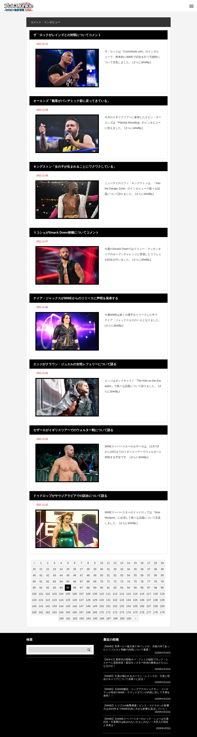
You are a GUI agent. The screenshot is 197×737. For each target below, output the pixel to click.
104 (61, 593)
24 (61, 569)
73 (121, 581)
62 (47, 581)
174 (128, 612)
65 (67, 581)
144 (61, 606)
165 (68, 612)
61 (41, 581)
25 (67, 569)
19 (162, 563)
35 (135, 569)
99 (162, 587)
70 (101, 581)
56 (142, 575)
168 (88, 612)
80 (34, 587)
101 (41, 593)
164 (61, 612)
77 (148, 581)
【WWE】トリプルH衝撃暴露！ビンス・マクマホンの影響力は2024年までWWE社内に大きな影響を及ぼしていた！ (136, 707)
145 (68, 606)
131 (108, 600)
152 (115, 606)
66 (74, 581)
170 (101, 612)
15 (135, 563)
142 (47, 606)
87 (81, 587)
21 (41, 569)
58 (155, 575)
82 (47, 587)
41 (41, 575)
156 (142, 606)
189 (122, 618)
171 (108, 612)
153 (121, 606)
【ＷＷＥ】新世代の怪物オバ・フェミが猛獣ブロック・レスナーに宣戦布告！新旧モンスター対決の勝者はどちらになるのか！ (135, 662)
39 (162, 569)
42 (47, 575)
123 (54, 600)
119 (162, 593)
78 (155, 581)
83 (54, 587)
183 (81, 618)
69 (94, 581)
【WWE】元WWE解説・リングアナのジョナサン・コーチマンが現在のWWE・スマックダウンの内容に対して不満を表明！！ (136, 692)
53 (121, 575)
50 (101, 575)
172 (115, 612)
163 (54, 612)
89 (94, 587)
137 (148, 600)
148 (88, 606)
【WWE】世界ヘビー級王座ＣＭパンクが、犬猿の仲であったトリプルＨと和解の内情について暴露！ (136, 648)
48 (88, 575)
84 (61, 587)
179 (162, 612)
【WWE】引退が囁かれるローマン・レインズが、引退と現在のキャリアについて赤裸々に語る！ (136, 678)
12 (115, 563)
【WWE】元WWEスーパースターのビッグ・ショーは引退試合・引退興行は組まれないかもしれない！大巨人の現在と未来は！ (136, 722)
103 (54, 593)
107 (81, 593)
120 (34, 600)
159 (162, 606)
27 (81, 569)
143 (54, 606)
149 (95, 606)
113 (121, 593)
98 (155, 587)
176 (142, 612)
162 (47, 612)
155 (135, 606)
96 (142, 587)
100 (34, 593)
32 (115, 569)
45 (67, 575)
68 (88, 581)
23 (54, 569)
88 (88, 587)
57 (148, 575)
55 (135, 575)
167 (81, 612)
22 (47, 569)
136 (142, 600)
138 (155, 600)
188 (115, 618)
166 (74, 612)
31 (108, 569)
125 (68, 600)
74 (128, 581)
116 (142, 593)
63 (54, 581)
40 (34, 575)
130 (101, 600)
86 (74, 587)
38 (155, 569)
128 (88, 600)
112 (115, 593)
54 (128, 575)
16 (142, 563)
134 (128, 600)
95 (135, 587)
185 (95, 618)
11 (108, 563)
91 (108, 587)
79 (162, 581)
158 (155, 606)
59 (162, 575)
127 (81, 600)
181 (68, 618)
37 (148, 569)
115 (135, 593)
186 (102, 618)
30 (101, 569)
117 (148, 593)
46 (74, 575)
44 (61, 575)
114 (128, 593)
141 (41, 606)
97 (148, 587)
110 (101, 593)
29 (94, 569)
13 (121, 563)
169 (95, 612)
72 (115, 581)
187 (108, 618)
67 (81, 581)
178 (155, 612)
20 (34, 569)
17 (148, 563)
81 (41, 587)
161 (41, 612)
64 (61, 581)
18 (155, 563)
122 (47, 600)
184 (88, 618)
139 (162, 600)
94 (128, 587)
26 (74, 569)
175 (135, 612)
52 (115, 575)
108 (88, 593)
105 (68, 593)
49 (94, 575)
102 (47, 593)
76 (142, 581)
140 (34, 606)
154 (128, 606)
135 (135, 600)
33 (121, 569)
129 (95, 600)
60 (34, 581)
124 (61, 600)
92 (115, 587)
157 (148, 606)
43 (54, 575)
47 (81, 575)
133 (121, 600)
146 (74, 606)
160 (34, 612)
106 (74, 593)
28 (88, 569)
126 (74, 600)
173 (121, 612)
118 (155, 593)
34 (128, 569)
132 (115, 600)
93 (121, 587)
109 (95, 593)
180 (61, 618)
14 (128, 563)
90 (101, 587)
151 (108, 606)
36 (142, 569)
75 (135, 581)
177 (148, 612)
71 (108, 581)
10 (101, 563)
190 (129, 618)
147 (81, 606)
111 (108, 593)
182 (75, 618)
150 (101, 606)
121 (41, 600)
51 (108, 575)
